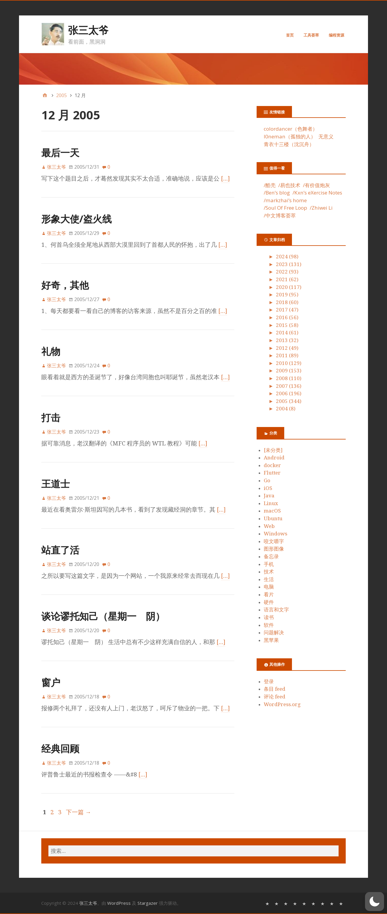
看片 (269, 594)
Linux (271, 503)
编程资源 (336, 35)
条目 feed (274, 689)
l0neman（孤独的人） (290, 136)
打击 (50, 417)
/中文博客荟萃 (280, 215)
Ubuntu (273, 518)
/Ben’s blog (277, 192)
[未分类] (273, 450)
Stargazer (148, 903)
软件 (269, 625)
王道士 (55, 483)
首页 (290, 35)
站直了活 (60, 549)
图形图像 (274, 549)
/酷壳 (270, 185)
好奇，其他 (65, 285)
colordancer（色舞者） (291, 128)
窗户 (50, 682)
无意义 (326, 136)
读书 (269, 617)
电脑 (269, 587)
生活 (269, 579)
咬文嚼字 (274, 541)
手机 (269, 564)
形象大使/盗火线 (76, 218)
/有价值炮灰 (316, 185)
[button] (374, 901)
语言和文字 (276, 610)
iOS (268, 488)
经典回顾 (60, 748)
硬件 (269, 602)
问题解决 (274, 632)
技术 (269, 572)
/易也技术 (289, 185)
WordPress (119, 903)
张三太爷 (88, 30)
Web (269, 526)
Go (267, 480)
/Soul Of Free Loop (285, 207)
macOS (272, 511)
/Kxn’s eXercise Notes (317, 192)
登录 (269, 681)
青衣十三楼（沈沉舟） (289, 144)
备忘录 (271, 556)
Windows (275, 534)
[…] (225, 178)
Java (269, 496)
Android (274, 458)
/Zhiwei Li (321, 207)
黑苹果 (271, 640)
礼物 (50, 351)
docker (272, 465)
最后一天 (60, 152)
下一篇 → (78, 812)
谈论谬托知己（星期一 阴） (103, 616)
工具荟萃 (311, 35)
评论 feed (274, 697)
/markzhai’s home (285, 200)
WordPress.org (282, 704)
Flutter (272, 473)
